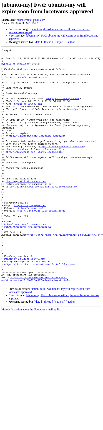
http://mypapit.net (30, 240)
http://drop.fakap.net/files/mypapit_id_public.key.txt (65, 272)
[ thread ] (47, 41)
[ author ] (71, 41)
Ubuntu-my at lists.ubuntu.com (26, 208)
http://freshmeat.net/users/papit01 (28, 262)
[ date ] (38, 41)
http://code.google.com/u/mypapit (26, 259)
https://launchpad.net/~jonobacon (61, 166)
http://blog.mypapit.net (30, 236)
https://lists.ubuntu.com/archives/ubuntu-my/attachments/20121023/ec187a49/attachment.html (34, 325)
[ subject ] (59, 41)
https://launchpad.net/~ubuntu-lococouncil (34, 172)
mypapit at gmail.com (15, 66)
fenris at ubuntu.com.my (20, 82)
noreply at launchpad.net (62, 108)
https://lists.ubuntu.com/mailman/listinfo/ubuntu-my (41, 214)
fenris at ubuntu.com (28, 115)
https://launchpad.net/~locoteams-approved (35, 153)
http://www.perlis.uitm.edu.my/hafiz (41, 243)
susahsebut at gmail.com (31, 19)
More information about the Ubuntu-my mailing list (31, 355)
